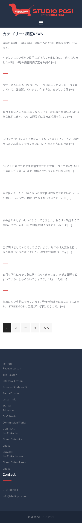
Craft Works (10, 416)
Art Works (8, 410)
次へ (46, 327)
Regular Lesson (12, 368)
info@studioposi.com (15, 496)
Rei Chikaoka (10, 433)
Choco (6, 445)
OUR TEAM (9, 428)
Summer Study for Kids (16, 387)
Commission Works (14, 422)
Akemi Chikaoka (12, 439)
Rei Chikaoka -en (13, 456)
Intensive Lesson (13, 381)
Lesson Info (9, 399)
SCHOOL (7, 364)
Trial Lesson (10, 374)
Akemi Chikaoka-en (14, 462)
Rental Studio (11, 393)
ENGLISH (8, 451)
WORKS (7, 405)
